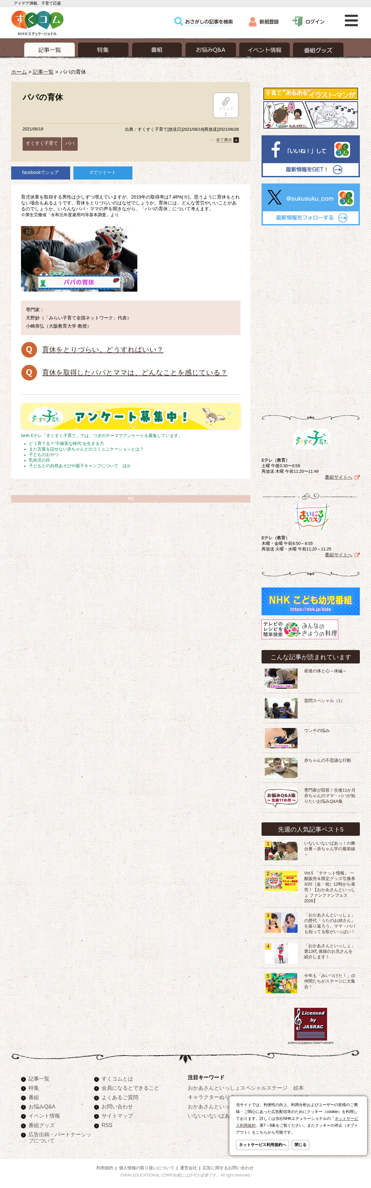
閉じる (300, 1144)
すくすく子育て (42, 143)
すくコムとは (117, 1079)
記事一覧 (43, 72)
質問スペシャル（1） (324, 701)
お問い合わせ (117, 1106)
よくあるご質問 (120, 1097)
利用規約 (104, 1168)
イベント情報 (44, 1116)
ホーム (19, 72)
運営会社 (188, 1168)
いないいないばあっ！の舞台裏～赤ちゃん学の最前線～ (329, 849)
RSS (107, 1125)
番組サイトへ (338, 477)
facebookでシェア (40, 172)
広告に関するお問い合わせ (228, 1168)
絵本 (298, 1088)
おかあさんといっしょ (214, 1106)
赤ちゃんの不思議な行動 (327, 760)
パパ (69, 143)
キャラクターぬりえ (211, 1097)
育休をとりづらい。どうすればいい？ (103, 349)
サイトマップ (117, 1116)
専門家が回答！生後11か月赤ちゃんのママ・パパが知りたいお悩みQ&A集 (330, 796)
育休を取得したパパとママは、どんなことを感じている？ (134, 372)
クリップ (226, 104)
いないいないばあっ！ (214, 1116)
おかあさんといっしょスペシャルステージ (237, 1088)
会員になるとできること (130, 1088)
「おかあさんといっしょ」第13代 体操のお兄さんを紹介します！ (329, 951)
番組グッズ (42, 1125)
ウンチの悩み (317, 730)
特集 (34, 1088)
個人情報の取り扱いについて (146, 1168)
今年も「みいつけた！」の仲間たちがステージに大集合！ (329, 981)
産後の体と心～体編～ (325, 671)
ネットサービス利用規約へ (262, 1144)
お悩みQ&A (42, 1106)
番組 (34, 1097)
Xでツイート (103, 172)
